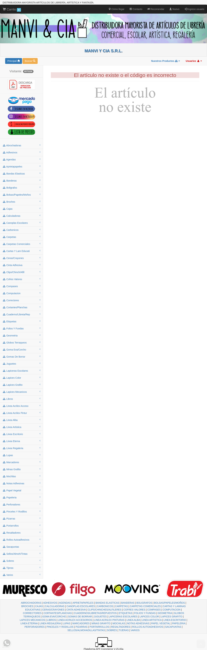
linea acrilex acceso (21, 405)
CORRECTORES (32, 613)
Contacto (136, 9)
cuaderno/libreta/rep (21, 314)
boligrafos (21, 187)
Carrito (12, 10)
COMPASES (154, 609)
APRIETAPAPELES (83, 602)
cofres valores (21, 279)
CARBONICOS (105, 606)
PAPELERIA (178, 623)
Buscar (30, 61)
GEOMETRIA (165, 613)
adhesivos (21, 152)
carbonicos (21, 229)
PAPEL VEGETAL (160, 623)
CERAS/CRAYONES (53, 609)
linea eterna (21, 441)
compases (21, 286)
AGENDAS (65, 602)
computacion (21, 293)
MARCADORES (80, 623)
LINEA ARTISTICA (152, 620)
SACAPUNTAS (173, 626)
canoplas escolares (21, 222)
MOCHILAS (119, 623)
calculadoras (21, 215)
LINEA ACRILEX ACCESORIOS (75, 620)
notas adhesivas (21, 483)
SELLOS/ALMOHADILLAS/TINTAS (86, 630)
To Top (201, 644)
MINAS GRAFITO (101, 623)
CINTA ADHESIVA (76, 609)
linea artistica (21, 426)
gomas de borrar (21, 356)
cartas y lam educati (21, 250)
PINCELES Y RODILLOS (60, 626)
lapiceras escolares (21, 370)
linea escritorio (21, 434)
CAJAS (39, 606)
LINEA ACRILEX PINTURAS (109, 620)
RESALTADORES (120, 626)
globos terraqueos (21, 342)
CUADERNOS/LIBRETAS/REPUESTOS (95, 613)
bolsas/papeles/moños (21, 194)
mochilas (21, 476)
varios (21, 574)
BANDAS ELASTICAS (107, 602)
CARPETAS (121, 606)
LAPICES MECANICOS (32, 620)
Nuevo (174, 9)
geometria (21, 335)
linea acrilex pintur (21, 412)
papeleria (21, 497)
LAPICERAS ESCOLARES (123, 616)
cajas (21, 208)
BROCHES (27, 606)
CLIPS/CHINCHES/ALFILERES (104, 609)
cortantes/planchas (21, 307)
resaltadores (21, 532)
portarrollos (21, 525)
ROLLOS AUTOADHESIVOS (147, 626)
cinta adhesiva (21, 265)
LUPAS (66, 623)
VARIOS (135, 630)
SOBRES (112, 630)
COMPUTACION (172, 609)
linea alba (21, 419)
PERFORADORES (35, 626)
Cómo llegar (116, 9)
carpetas (21, 236)
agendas (21, 159)
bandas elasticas (21, 173)
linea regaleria (21, 448)
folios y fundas (21, 328)
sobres (21, 560)
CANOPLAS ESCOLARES (80, 606)
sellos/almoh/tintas (21, 553)
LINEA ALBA (133, 620)
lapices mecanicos (21, 391)
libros (21, 398)
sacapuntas (21, 546)
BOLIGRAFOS (144, 602)
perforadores (21, 504)
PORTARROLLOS (99, 626)
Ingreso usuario (194, 9)
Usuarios (194, 61)
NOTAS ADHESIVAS (138, 623)
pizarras (21, 518)
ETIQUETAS (125, 613)
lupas (21, 455)
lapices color (21, 377)
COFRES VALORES (134, 609)
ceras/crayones (21, 257)
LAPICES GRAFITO (171, 616)
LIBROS (51, 620)
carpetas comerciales (21, 243)
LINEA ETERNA (29, 623)
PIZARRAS (82, 626)
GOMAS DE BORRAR (80, 616)
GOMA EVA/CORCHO (54, 616)
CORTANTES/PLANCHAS (58, 613)
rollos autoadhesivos (21, 539)
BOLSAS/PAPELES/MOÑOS (169, 602)
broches (21, 201)
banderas (21, 180)
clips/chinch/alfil (21, 272)
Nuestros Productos (165, 61)
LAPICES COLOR (149, 616)
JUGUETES (100, 616)
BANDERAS (128, 602)
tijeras (21, 567)
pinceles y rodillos (21, 511)
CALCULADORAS (54, 606)
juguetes (21, 363)
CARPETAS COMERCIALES (145, 606)
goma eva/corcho (21, 349)
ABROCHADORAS (31, 602)
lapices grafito (21, 384)
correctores (21, 300)
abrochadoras (21, 145)
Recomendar (155, 9)
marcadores (21, 462)
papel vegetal (21, 490)
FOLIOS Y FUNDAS (145, 613)
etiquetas (21, 321)
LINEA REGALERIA (50, 623)
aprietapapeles (21, 166)
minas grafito (21, 469)
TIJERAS (124, 630)
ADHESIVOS (50, 602)
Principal (13, 61)
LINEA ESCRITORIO (175, 620)
